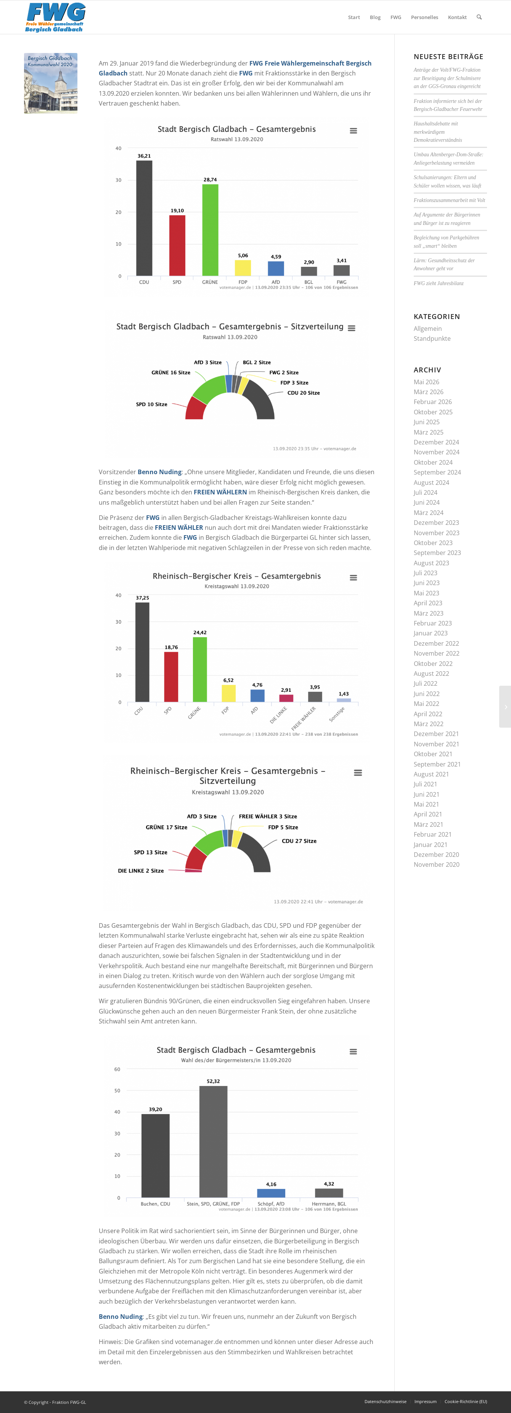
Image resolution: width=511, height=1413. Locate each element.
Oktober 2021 (433, 754)
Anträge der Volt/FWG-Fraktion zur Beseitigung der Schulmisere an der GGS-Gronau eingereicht (447, 78)
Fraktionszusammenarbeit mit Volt (449, 200)
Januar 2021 (431, 844)
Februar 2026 (433, 402)
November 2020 (437, 864)
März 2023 (429, 613)
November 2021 (437, 744)
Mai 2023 (426, 593)
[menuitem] (354, 17)
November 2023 (437, 533)
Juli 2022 (425, 683)
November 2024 (437, 452)
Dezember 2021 (436, 734)
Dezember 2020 (436, 854)
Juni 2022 (427, 694)
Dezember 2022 (436, 643)
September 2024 (437, 472)
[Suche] (479, 17)
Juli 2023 (425, 573)
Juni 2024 (427, 502)
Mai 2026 (426, 382)
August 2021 (431, 774)
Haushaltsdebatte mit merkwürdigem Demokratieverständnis (438, 132)
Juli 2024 (425, 492)
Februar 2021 (433, 834)
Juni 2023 (427, 583)
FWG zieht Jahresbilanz (439, 283)
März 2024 (429, 512)
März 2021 (429, 824)
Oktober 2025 (433, 412)
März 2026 (429, 392)
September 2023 (437, 553)
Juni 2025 (427, 422)
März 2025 (429, 432)
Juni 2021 (427, 794)
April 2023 (428, 603)
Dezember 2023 (436, 522)
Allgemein (428, 328)
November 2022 (437, 653)
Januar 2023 (431, 633)
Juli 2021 (425, 784)
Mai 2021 (426, 804)
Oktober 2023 (433, 543)
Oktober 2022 (433, 663)
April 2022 (428, 714)
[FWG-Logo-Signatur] (55, 17)
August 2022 (431, 673)
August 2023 (431, 563)
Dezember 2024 (436, 442)
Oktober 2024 (433, 462)
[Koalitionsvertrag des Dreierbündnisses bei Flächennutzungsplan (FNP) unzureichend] (505, 707)
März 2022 (429, 724)
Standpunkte (432, 338)
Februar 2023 (433, 623)
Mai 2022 (426, 703)
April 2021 (428, 814)
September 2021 (437, 764)
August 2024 (431, 482)
